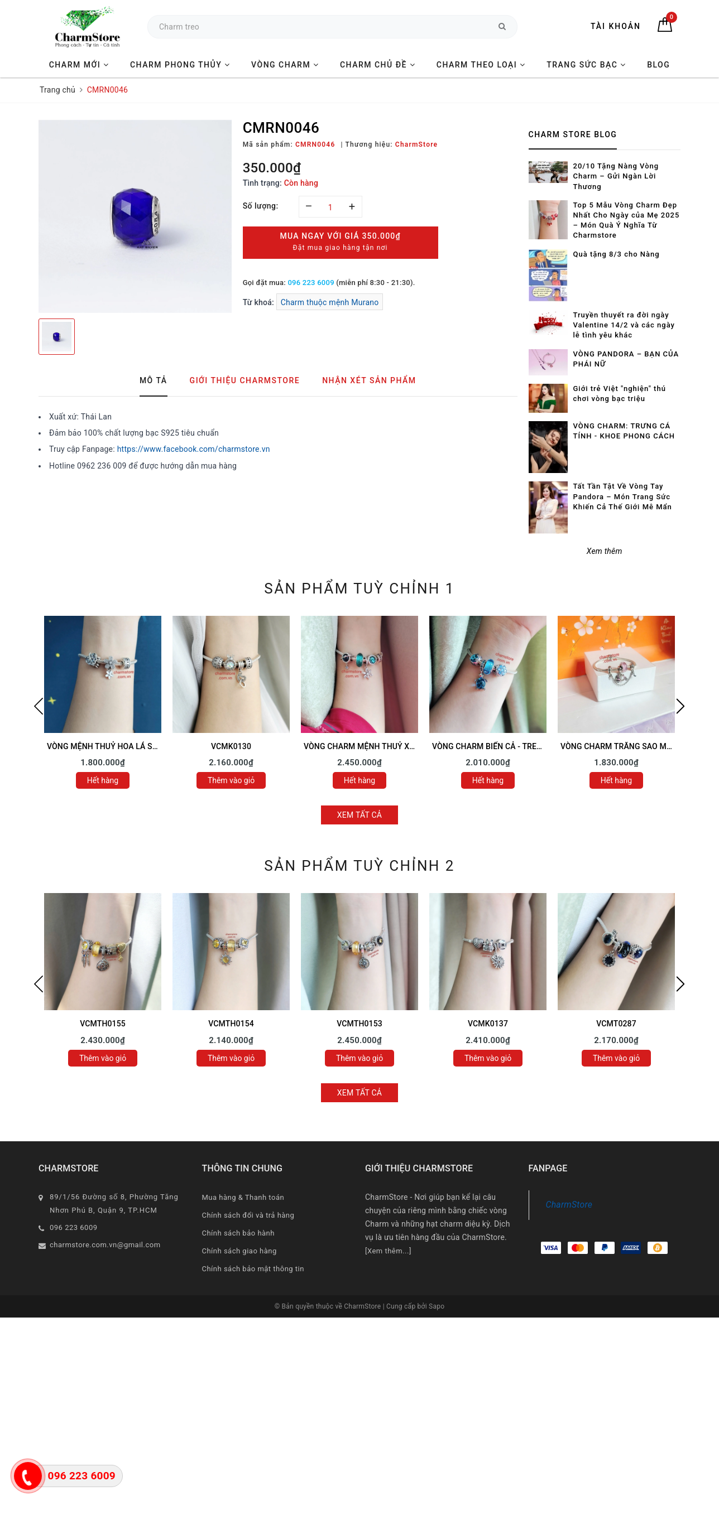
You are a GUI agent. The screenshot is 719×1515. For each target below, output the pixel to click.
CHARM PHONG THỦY (180, 64)
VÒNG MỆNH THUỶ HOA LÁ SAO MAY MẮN (124, 746)
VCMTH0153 (359, 1023)
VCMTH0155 (103, 1023)
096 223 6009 (310, 282)
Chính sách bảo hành (238, 1233)
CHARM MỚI (79, 64)
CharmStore (569, 1204)
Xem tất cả (359, 814)
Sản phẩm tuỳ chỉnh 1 (359, 588)
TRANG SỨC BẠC (586, 64)
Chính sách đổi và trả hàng (248, 1215)
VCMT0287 (616, 1023)
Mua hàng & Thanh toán (243, 1197)
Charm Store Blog (573, 134)
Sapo (436, 1306)
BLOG (658, 64)
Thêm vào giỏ (231, 780)
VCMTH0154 (231, 1023)
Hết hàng (102, 780)
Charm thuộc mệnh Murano (330, 302)
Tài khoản (616, 26)
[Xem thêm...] (388, 1251)
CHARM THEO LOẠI (481, 64)
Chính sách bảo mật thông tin (253, 1269)
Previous (38, 706)
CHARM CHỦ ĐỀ (377, 64)
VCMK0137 (488, 1023)
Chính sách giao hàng (239, 1251)
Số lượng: (261, 205)
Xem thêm (604, 551)
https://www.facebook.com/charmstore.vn (193, 449)
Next (680, 706)
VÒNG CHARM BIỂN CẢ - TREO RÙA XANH (507, 746)
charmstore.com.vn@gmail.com (105, 1245)
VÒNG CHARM (285, 64)
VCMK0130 (231, 746)
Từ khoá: (259, 302)
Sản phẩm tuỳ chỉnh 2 (359, 865)
